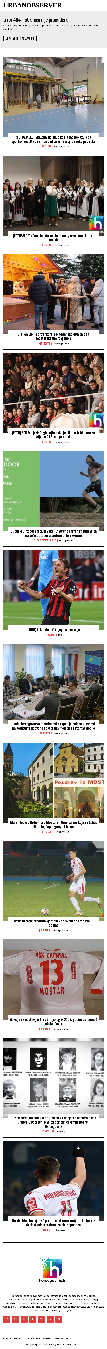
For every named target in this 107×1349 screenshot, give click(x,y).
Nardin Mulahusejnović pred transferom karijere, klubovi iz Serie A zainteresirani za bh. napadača (53, 1222)
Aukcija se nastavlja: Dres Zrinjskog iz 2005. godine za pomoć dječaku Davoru (53, 1021)
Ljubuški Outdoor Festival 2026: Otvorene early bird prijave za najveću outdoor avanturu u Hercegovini (53, 533)
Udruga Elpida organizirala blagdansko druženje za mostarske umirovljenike (53, 336)
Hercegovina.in (61, 146)
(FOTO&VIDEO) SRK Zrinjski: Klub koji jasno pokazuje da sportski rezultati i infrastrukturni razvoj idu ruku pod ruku (53, 139)
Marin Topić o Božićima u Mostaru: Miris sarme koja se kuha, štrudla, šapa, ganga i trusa (53, 824)
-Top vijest (45, 146)
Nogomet (51, 635)
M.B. (60, 635)
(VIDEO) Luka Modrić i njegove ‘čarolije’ (53, 629)
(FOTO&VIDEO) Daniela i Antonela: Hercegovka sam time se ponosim (53, 238)
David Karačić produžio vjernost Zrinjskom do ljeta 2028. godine (53, 923)
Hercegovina (45, 343)
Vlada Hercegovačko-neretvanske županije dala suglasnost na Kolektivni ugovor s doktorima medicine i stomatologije (53, 726)
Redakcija (61, 1131)
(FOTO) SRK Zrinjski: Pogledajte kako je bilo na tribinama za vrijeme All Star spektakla (53, 435)
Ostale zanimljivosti (45, 540)
